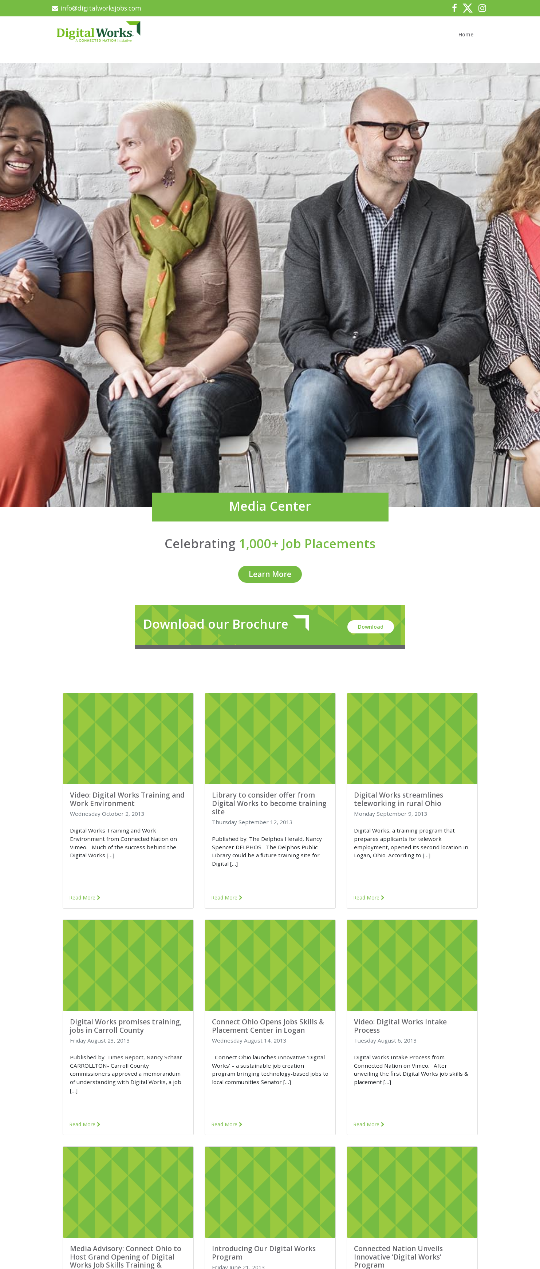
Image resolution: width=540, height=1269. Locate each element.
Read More (87, 896)
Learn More (270, 571)
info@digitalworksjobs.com (101, 8)
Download (369, 622)
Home (472, 31)
